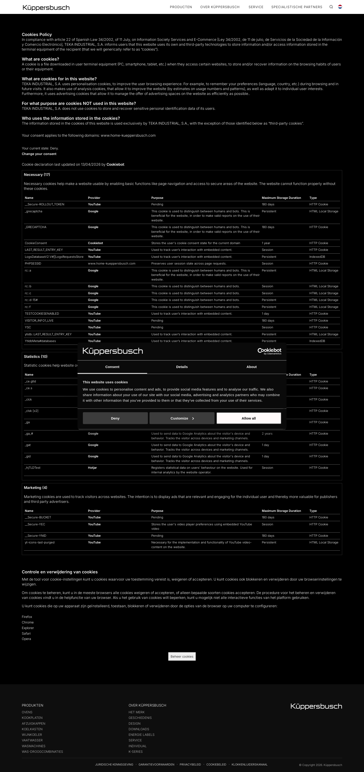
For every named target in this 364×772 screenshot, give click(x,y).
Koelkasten (32, 729)
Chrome (28, 622)
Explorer (28, 628)
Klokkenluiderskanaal (250, 764)
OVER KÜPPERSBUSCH (220, 7)
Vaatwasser (32, 740)
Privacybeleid (190, 764)
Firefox (27, 617)
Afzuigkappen (33, 723)
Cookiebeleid (216, 764)
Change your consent (39, 154)
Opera (26, 639)
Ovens (27, 712)
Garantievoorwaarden (156, 764)
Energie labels (142, 734)
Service (135, 740)
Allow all (249, 418)
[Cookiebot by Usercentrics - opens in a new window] (261, 351)
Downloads (139, 729)
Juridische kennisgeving (114, 764)
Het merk (137, 712)
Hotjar (92, 467)
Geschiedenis (140, 718)
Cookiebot (115, 164)
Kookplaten (32, 718)
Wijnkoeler (32, 734)
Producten (181, 7)
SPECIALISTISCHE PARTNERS (296, 7)
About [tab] (252, 367)
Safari (26, 633)
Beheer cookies (182, 656)
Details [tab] (182, 367)
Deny (115, 418)
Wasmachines (34, 746)
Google (93, 211)
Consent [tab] (112, 367)
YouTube (94, 204)
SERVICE (256, 7)
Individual (138, 746)
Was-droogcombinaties (42, 751)
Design (134, 723)
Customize (182, 418)
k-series (136, 751)
